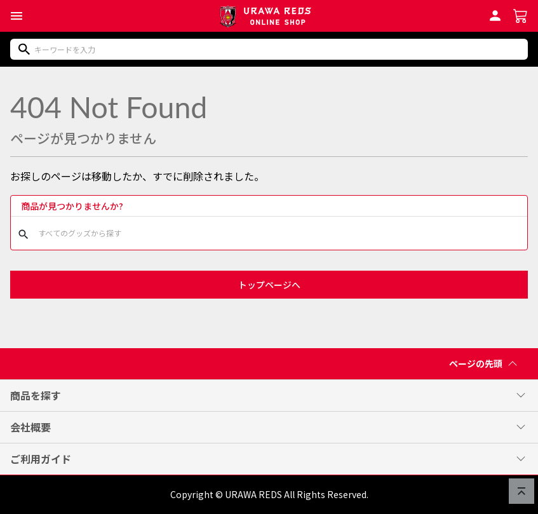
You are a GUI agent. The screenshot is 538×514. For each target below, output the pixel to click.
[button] (16, 16)
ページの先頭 (486, 365)
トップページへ (269, 284)
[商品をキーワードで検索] (269, 49)
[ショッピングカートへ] (520, 14)
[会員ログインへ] (495, 14)
